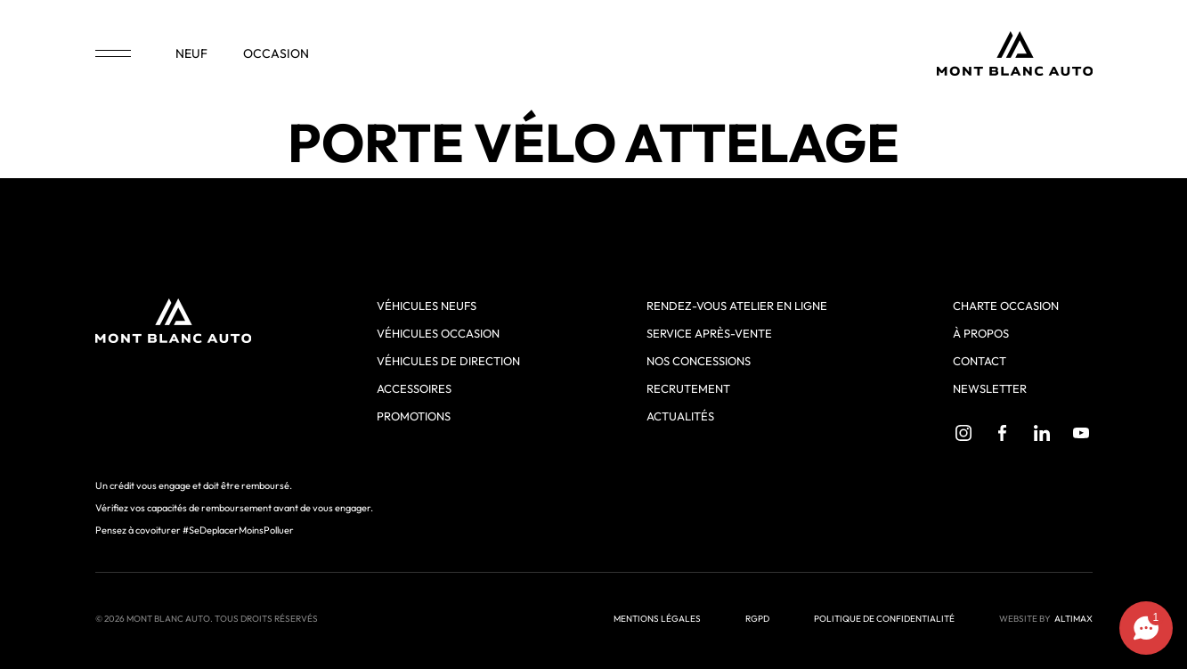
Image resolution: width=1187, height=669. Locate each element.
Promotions (414, 416)
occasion (276, 53)
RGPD (757, 618)
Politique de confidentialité (884, 618)
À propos (981, 333)
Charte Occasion (1006, 305)
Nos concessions (698, 361)
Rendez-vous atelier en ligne (736, 305)
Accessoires (414, 388)
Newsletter (990, 388)
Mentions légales (657, 618)
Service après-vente (709, 333)
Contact (979, 361)
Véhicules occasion (438, 333)
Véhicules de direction (448, 361)
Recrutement (688, 388)
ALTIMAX (1073, 618)
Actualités (680, 416)
